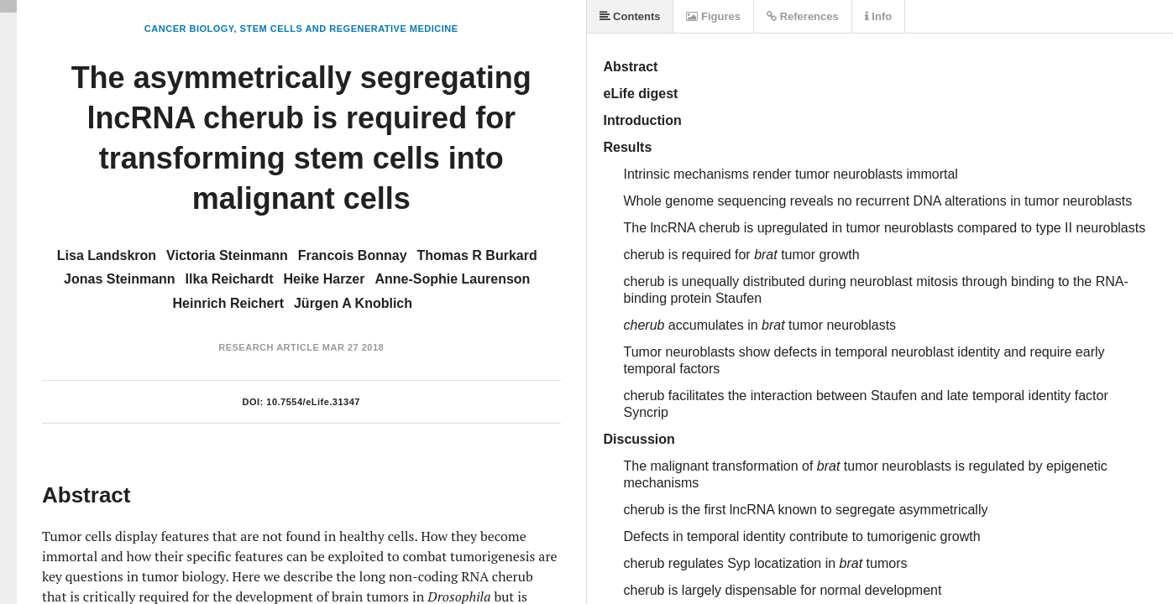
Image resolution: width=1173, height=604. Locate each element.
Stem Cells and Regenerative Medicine (349, 28)
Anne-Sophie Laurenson (452, 279)
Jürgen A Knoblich (353, 303)
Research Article (268, 347)
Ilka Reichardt (230, 279)
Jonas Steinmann (119, 279)
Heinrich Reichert (227, 303)
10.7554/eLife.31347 (313, 402)
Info (878, 16)
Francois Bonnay (352, 255)
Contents (630, 16)
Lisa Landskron (106, 255)
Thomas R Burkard (477, 255)
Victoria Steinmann (227, 255)
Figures (713, 16)
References (803, 16)
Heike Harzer (324, 279)
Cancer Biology (189, 28)
